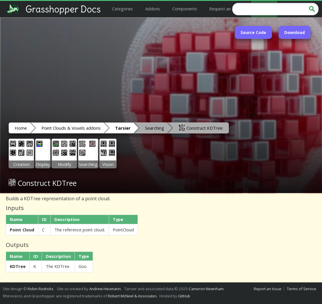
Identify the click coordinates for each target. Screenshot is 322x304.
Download (294, 32)
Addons (152, 9)
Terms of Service (301, 288)
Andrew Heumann (105, 288)
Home (21, 128)
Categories (122, 9)
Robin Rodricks (41, 288)
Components (184, 9)
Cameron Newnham (206, 288)
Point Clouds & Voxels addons (71, 128)
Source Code (253, 32)
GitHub (184, 296)
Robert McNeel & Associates (132, 296)
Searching (154, 128)
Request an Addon (227, 9)
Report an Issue (267, 288)
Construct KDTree (200, 127)
